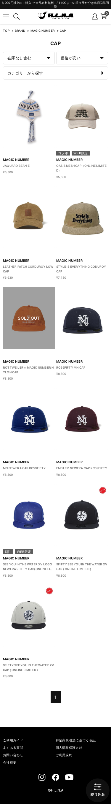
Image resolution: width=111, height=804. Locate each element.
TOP (6, 30)
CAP (63, 30)
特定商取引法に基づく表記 (76, 740)
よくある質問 (13, 748)
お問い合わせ (13, 755)
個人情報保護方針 (69, 748)
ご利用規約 (64, 755)
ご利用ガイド (13, 740)
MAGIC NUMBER (43, 30)
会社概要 (9, 762)
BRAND (20, 30)
